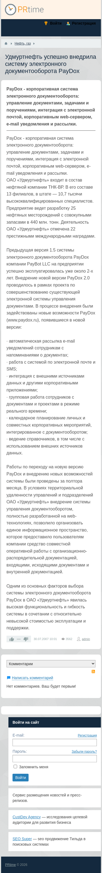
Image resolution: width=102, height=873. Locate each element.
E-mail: (18, 735)
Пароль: (20, 751)
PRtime (10, 865)
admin (86, 639)
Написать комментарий (32, 678)
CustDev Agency (27, 817)
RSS (93, 671)
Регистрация (87, 735)
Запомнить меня (33, 767)
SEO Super (22, 839)
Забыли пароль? (84, 752)
